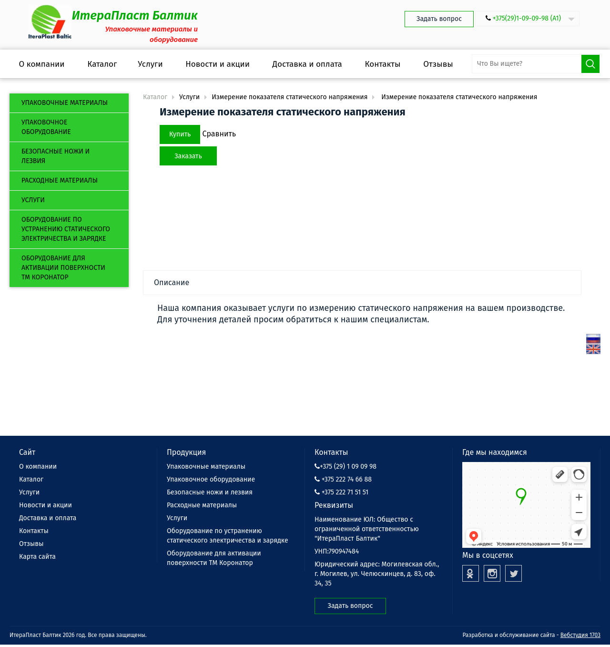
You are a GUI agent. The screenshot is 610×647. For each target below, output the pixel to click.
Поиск (590, 64)
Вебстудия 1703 (580, 635)
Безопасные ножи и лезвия (55, 156)
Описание (171, 282)
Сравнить (219, 133)
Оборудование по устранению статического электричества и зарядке (65, 229)
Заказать (188, 156)
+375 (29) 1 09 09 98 (345, 466)
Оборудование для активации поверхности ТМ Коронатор (63, 267)
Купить (180, 134)
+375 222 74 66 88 (343, 479)
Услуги (33, 200)
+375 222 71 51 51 (341, 492)
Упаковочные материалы (64, 103)
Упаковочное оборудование (46, 127)
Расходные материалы (59, 180)
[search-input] (536, 63)
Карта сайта (37, 557)
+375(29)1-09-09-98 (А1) (527, 18)
